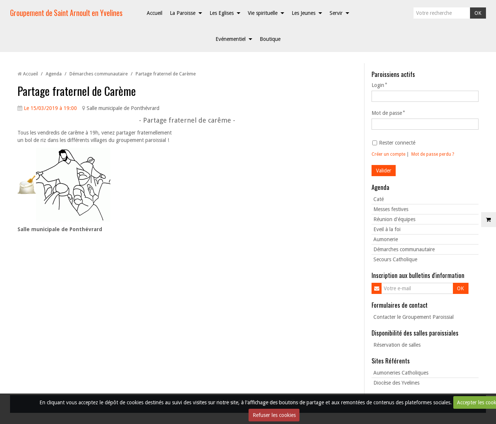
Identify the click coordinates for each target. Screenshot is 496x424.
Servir (336, 13)
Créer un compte (388, 154)
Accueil (154, 13)
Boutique (270, 39)
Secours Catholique (395, 259)
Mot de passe (387, 113)
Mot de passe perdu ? (432, 154)
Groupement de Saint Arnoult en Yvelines (66, 12)
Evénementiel (230, 39)
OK (478, 13)
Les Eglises (222, 13)
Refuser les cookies (274, 415)
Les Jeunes (303, 13)
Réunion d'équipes (394, 219)
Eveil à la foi (387, 229)
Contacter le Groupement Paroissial (413, 317)
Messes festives (390, 209)
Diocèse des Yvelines (396, 383)
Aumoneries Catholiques (400, 373)
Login (378, 85)
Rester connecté (393, 143)
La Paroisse (182, 13)
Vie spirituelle (263, 13)
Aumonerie (385, 239)
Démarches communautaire (98, 74)
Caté (378, 199)
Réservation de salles (397, 345)
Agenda (54, 74)
